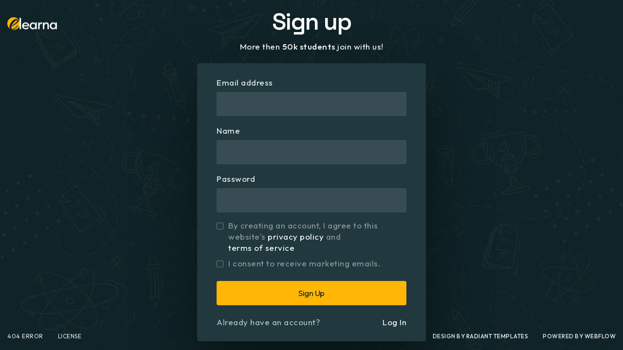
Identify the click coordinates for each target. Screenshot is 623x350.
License (70, 341)
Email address (245, 82)
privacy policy (296, 236)
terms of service (261, 248)
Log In (394, 322)
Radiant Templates (497, 341)
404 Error (25, 341)
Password (236, 179)
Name (228, 130)
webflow (600, 341)
